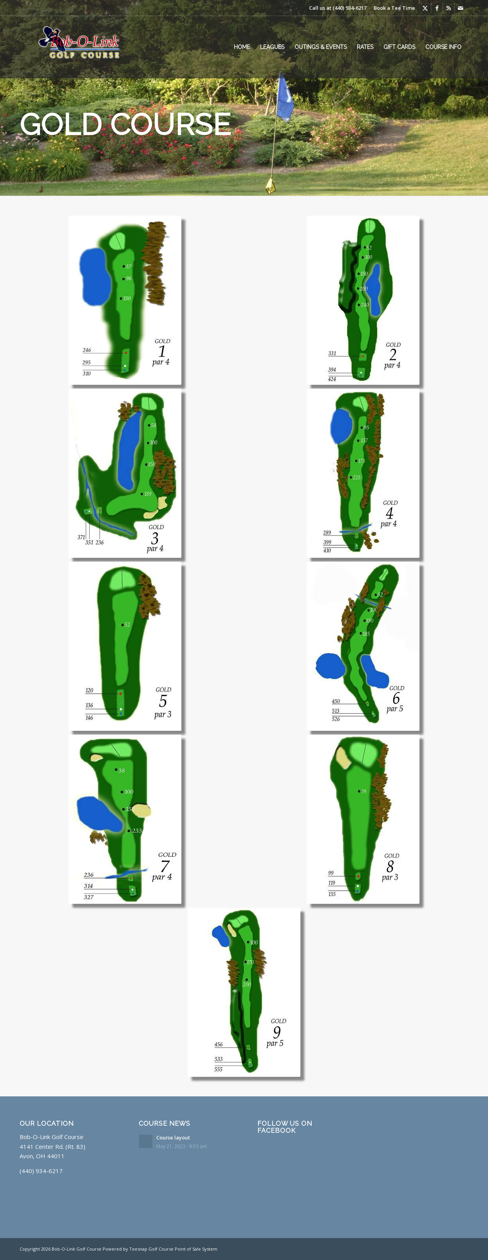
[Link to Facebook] (437, 8)
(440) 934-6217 (350, 7)
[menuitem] (242, 47)
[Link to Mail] (460, 8)
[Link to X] (425, 8)
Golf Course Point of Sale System (182, 1249)
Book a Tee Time (394, 7)
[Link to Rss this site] (448, 8)
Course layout (173, 1137)
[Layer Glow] (85, 47)
